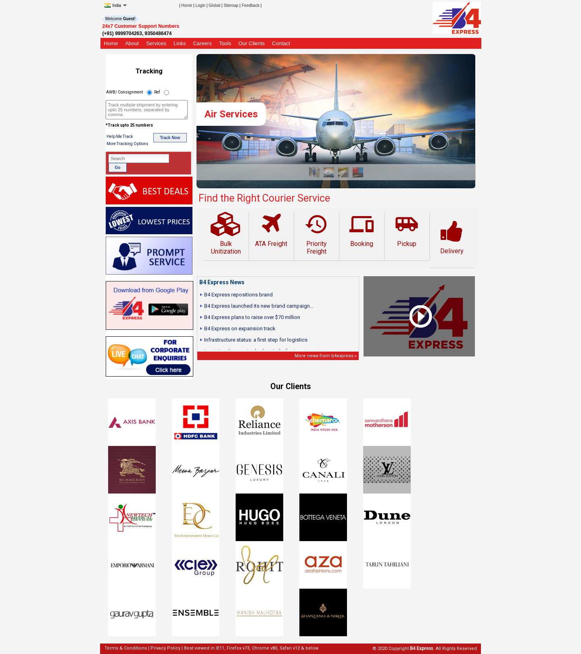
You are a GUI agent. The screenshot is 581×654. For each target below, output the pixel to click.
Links (179, 43)
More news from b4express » (326, 355)
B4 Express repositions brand (238, 297)
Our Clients (251, 43)
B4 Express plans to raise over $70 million (252, 320)
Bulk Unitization (226, 233)
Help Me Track (120, 136)
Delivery (452, 237)
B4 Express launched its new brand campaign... (258, 309)
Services (156, 43)
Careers (202, 43)
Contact (281, 43)
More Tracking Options (127, 144)
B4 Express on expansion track (240, 331)
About (132, 43)
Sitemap (231, 5)
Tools (225, 43)
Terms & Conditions (125, 648)
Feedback (250, 5)
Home (187, 5)
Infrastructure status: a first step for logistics (255, 342)
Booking (361, 230)
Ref (157, 92)
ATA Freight (271, 230)
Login (200, 5)
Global (214, 5)
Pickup (407, 230)
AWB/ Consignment (124, 92)
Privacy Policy (165, 648)
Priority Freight (316, 233)
